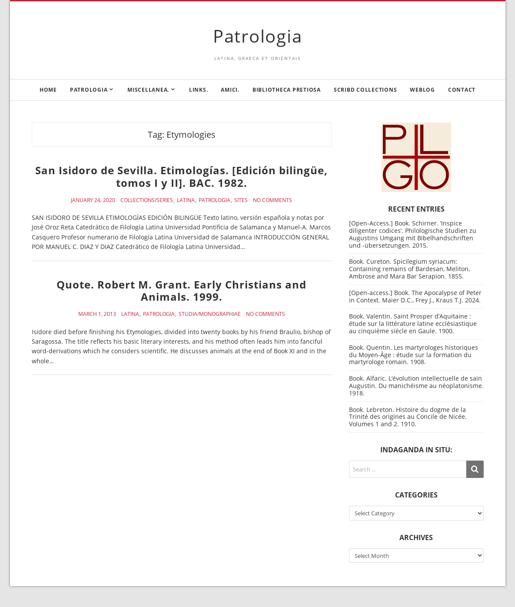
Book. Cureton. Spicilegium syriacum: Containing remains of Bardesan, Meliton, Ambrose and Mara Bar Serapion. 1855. (409, 268)
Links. (198, 89)
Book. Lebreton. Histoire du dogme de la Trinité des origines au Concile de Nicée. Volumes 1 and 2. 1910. (408, 416)
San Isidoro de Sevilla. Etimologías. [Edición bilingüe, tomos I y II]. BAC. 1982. (181, 176)
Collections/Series (146, 200)
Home (48, 89)
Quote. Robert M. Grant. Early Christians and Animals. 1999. (181, 290)
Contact (461, 89)
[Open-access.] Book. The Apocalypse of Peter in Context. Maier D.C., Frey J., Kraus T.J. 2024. (415, 296)
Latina (186, 200)
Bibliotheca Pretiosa (287, 89)
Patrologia (257, 36)
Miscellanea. (148, 89)
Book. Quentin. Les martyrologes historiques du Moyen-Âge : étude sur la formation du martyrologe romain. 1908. (413, 354)
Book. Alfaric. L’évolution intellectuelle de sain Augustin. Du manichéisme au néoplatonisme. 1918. (416, 385)
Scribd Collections (365, 89)
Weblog (422, 89)
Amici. (230, 89)
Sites (241, 200)
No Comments (272, 200)
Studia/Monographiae (210, 314)
